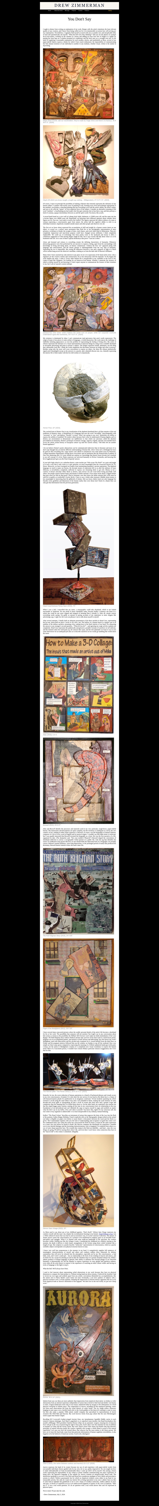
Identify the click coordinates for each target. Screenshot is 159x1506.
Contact (80, 10)
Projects (74, 10)
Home (49, 10)
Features (87, 10)
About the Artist (58, 10)
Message (67, 10)
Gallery (110, 10)
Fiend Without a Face (106, 1234)
